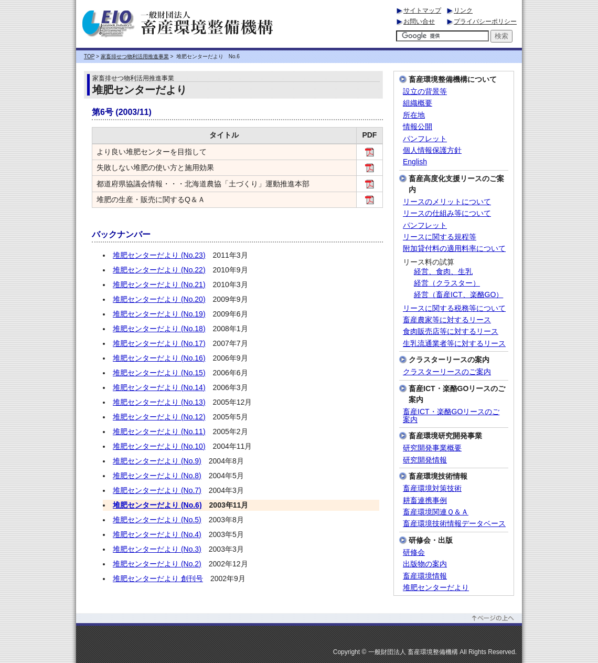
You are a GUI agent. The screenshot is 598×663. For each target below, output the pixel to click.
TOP (89, 56)
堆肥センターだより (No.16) (159, 358)
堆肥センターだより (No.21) (159, 284)
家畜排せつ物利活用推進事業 (135, 56)
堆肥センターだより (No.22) (159, 270)
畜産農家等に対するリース (447, 320)
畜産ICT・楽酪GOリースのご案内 (451, 416)
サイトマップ (422, 10)
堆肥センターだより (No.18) (159, 328)
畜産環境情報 (425, 576)
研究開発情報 (425, 460)
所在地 (414, 115)
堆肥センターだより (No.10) (159, 446)
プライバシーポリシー (485, 21)
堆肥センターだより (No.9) (157, 461)
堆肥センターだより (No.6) (157, 505)
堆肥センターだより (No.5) (157, 519)
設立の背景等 (425, 92)
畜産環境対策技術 (432, 488)
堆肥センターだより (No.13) (159, 402)
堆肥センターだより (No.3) (157, 549)
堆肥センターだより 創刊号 (158, 578)
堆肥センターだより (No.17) (159, 343)
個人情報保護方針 (432, 150)
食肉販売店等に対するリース (450, 331)
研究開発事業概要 (432, 448)
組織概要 (417, 103)
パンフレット (425, 139)
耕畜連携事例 (425, 500)
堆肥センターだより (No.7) (157, 490)
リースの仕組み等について (447, 213)
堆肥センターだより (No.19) (159, 314)
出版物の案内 (425, 564)
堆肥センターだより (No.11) (159, 431)
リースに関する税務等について (454, 308)
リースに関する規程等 (439, 237)
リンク (463, 10)
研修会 (414, 552)
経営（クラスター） (447, 283)
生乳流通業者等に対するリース (454, 344)
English (415, 162)
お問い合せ (419, 21)
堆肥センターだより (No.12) (159, 417)
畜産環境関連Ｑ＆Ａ (435, 512)
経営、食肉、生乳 (443, 272)
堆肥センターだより (436, 588)
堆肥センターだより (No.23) (159, 255)
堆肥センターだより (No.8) (157, 475)
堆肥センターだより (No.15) (159, 373)
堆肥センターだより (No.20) (159, 299)
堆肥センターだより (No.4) (157, 534)
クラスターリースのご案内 (447, 372)
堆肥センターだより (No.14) (159, 387)
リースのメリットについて (447, 202)
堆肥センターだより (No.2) (157, 564)
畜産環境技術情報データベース (454, 524)
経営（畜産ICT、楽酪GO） (458, 295)
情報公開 (417, 127)
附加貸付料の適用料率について (454, 248)
